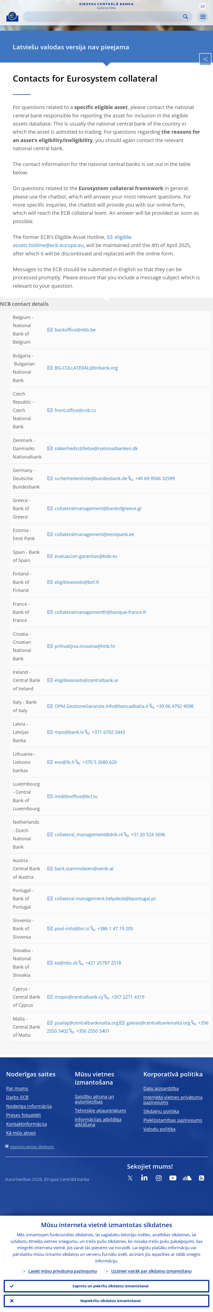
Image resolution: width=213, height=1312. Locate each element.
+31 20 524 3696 (148, 834)
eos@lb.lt (64, 762)
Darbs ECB (17, 1097)
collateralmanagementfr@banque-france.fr (100, 612)
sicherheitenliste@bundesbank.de (91, 478)
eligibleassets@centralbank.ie (86, 680)
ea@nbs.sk (66, 963)
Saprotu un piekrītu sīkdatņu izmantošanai (110, 1286)
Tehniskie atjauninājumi (100, 1110)
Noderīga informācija (29, 1106)
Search (185, 16)
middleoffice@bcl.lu (76, 796)
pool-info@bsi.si (72, 928)
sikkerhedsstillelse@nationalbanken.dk (96, 448)
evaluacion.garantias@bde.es (86, 556)
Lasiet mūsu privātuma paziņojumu (62, 1271)
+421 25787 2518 (103, 963)
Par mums (17, 1088)
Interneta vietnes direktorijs (32, 1146)
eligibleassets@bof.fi (77, 582)
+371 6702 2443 (108, 732)
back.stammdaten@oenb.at (84, 868)
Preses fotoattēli (23, 1115)
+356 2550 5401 (92, 1031)
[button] (202, 6)
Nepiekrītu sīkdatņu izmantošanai (110, 1300)
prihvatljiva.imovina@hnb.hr (85, 646)
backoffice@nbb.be (75, 330)
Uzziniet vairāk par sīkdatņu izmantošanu (151, 1271)
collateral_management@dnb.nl (89, 834)
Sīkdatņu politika (161, 1111)
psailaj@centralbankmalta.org (87, 1023)
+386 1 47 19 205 (115, 928)
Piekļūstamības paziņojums (172, 1120)
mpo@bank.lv (69, 732)
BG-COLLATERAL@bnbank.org (86, 368)
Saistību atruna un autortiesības (94, 1099)
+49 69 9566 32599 (155, 478)
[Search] (103, 16)
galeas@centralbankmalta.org (158, 1023)
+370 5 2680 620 (99, 762)
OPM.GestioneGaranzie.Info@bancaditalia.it (101, 706)
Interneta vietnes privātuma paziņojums (173, 1099)
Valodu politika (159, 1129)
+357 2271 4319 (127, 997)
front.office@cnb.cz (75, 410)
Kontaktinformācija (26, 1124)
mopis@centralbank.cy (79, 997)
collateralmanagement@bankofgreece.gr (98, 508)
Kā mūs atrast (21, 1133)
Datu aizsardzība (161, 1088)
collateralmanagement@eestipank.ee (94, 534)
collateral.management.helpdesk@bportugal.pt (105, 898)
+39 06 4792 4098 (174, 706)
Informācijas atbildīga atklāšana (98, 1121)
